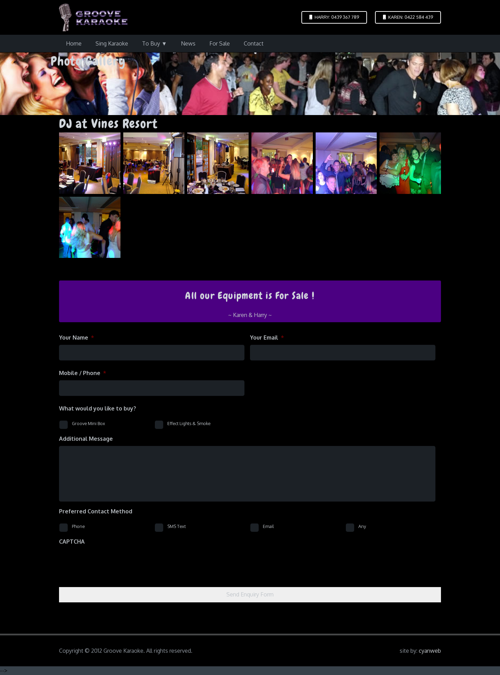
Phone (78, 526)
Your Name (76, 337)
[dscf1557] (410, 163)
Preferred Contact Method (95, 511)
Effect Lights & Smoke (188, 423)
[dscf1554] (218, 163)
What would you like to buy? (97, 408)
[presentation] (112, 562)
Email (268, 526)
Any (362, 526)
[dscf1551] (89, 163)
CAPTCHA (72, 541)
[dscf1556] (346, 163)
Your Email (267, 337)
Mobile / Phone (82, 372)
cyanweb (430, 650)
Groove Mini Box (88, 423)
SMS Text (176, 526)
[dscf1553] (154, 163)
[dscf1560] (89, 227)
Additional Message (86, 438)
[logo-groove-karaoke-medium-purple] (93, 17)
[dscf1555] (282, 163)
